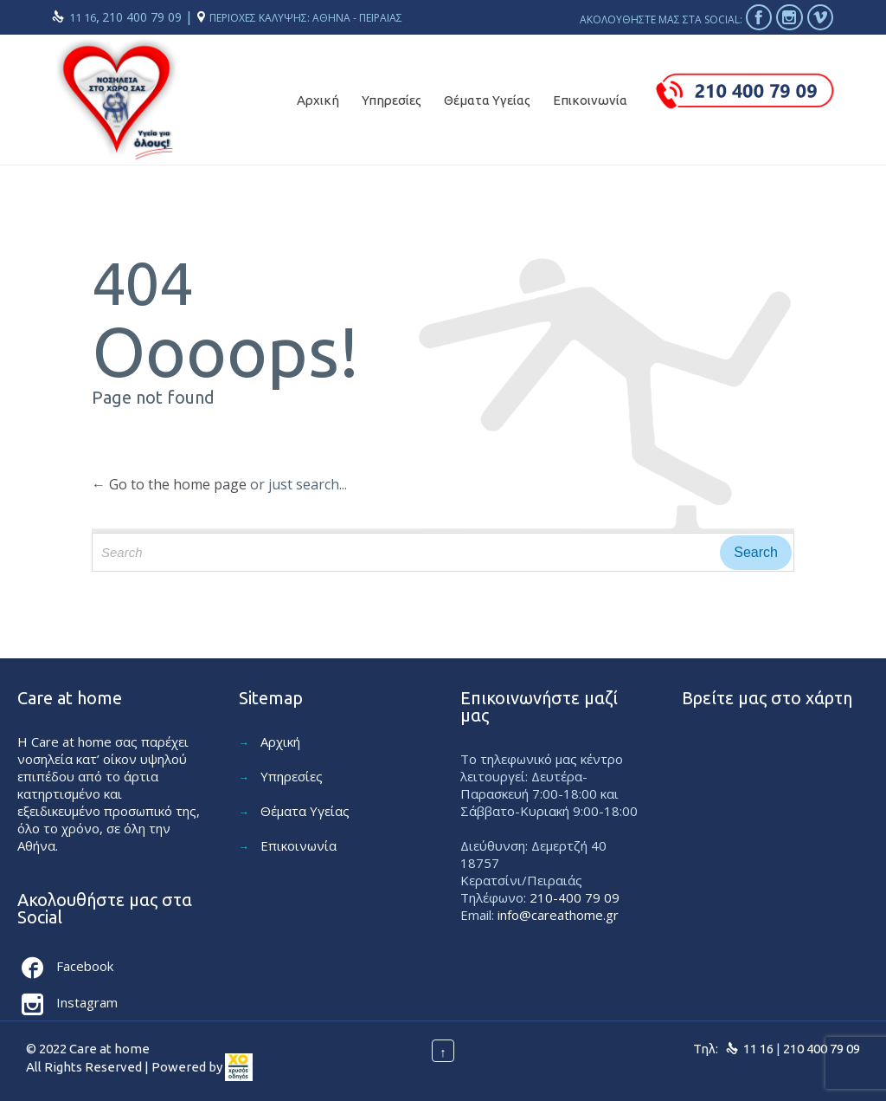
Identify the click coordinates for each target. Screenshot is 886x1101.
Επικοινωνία (298, 845)
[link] (239, 1067)
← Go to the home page (169, 484)
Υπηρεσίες (291, 776)
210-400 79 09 (575, 897)
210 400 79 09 (143, 17)
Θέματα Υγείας (305, 810)
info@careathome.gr (558, 914)
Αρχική (280, 741)
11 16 (82, 17)
